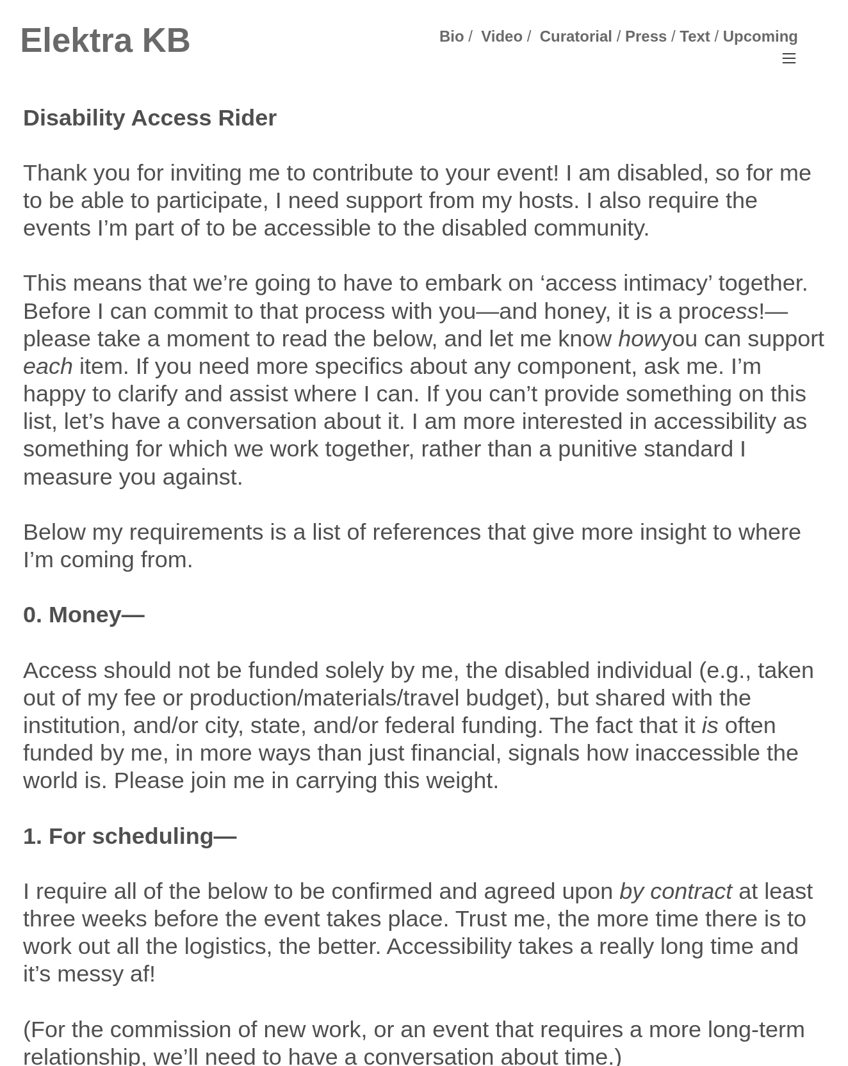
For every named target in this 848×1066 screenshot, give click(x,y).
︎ (789, 59)
